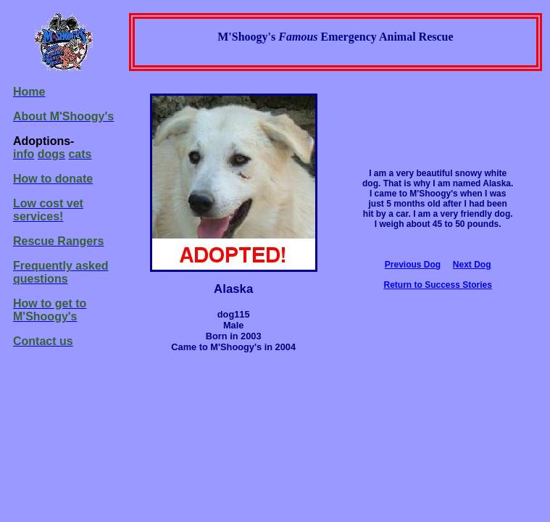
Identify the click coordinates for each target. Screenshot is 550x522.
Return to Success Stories (437, 285)
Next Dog (472, 265)
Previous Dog (413, 265)
